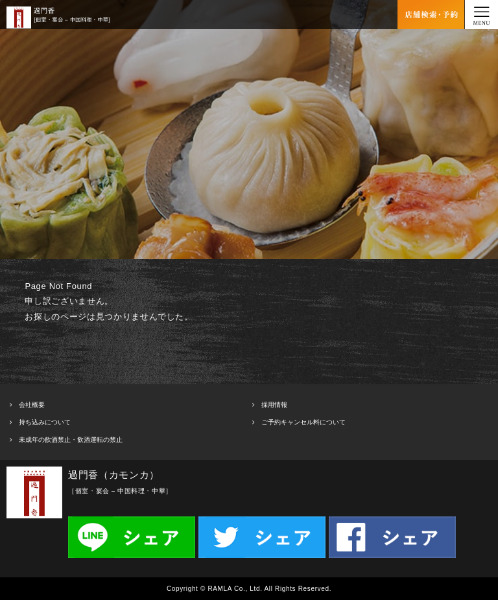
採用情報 (274, 404)
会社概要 (32, 404)
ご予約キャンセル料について (303, 422)
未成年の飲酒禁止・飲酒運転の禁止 (71, 439)
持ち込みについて (45, 422)
